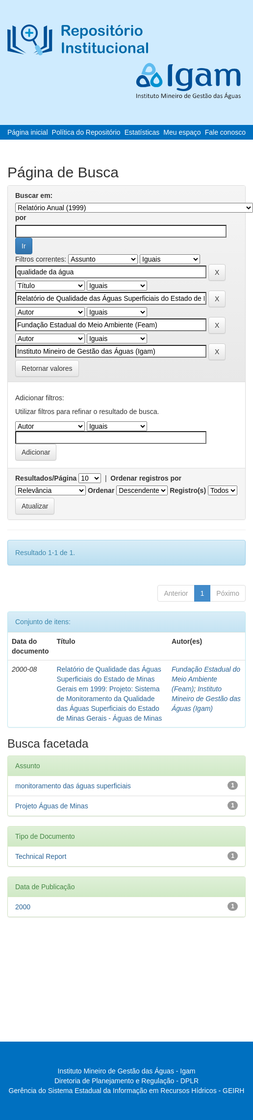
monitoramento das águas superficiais (73, 786)
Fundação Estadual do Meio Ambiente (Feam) (206, 679)
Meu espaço (182, 132)
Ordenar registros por (145, 478)
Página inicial (27, 132)
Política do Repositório (86, 132)
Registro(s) (188, 490)
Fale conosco (225, 132)
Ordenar (101, 490)
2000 (22, 907)
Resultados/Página (45, 478)
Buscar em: (33, 195)
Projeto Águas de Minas (51, 806)
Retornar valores (47, 368)
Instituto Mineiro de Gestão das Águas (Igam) (206, 698)
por (20, 217)
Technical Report (40, 856)
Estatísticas (142, 132)
